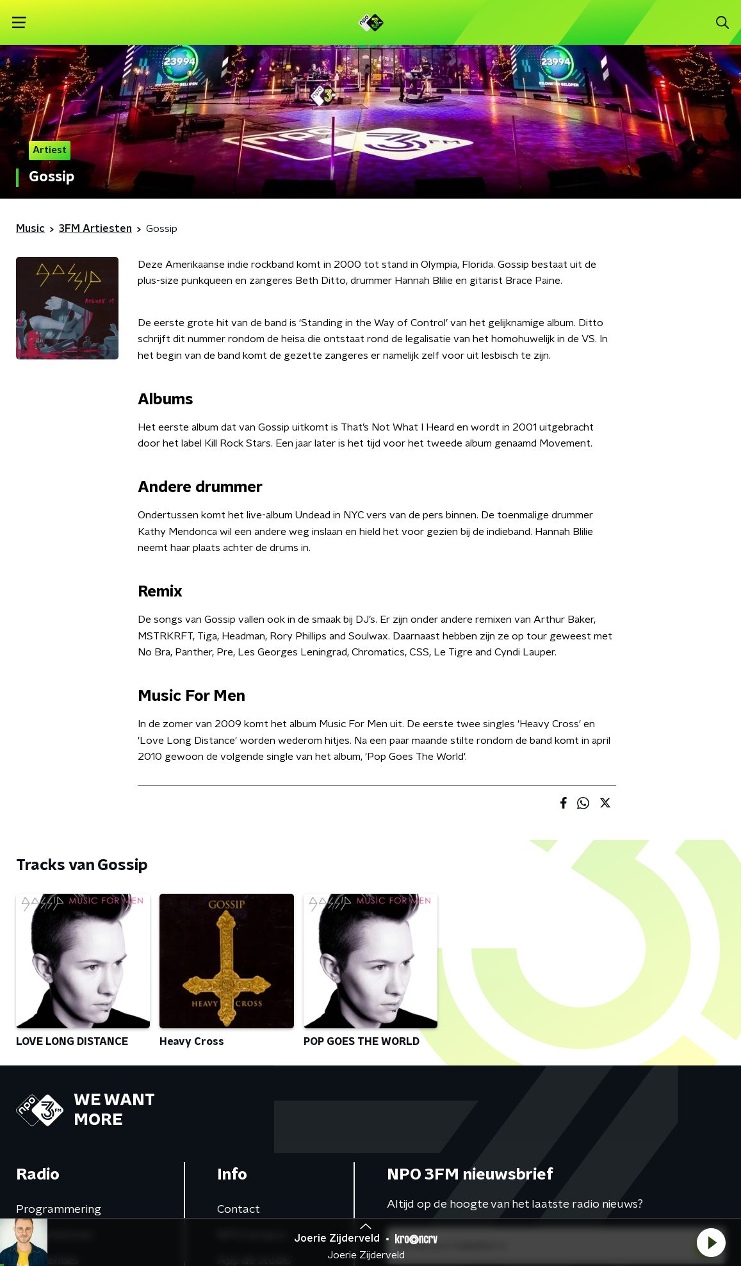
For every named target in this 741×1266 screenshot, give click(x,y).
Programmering (58, 1209)
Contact (238, 1209)
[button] (710, 1242)
